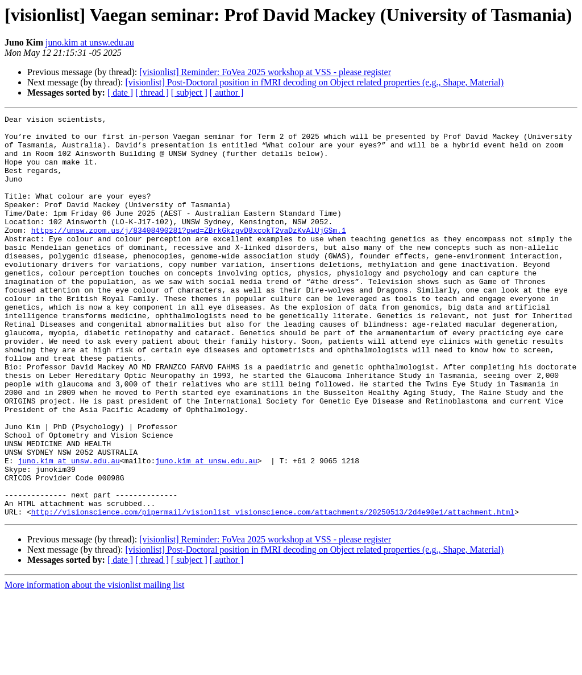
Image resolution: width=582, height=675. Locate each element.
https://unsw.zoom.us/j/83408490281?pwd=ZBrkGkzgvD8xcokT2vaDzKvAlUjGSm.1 (188, 254)
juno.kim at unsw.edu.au (89, 42)
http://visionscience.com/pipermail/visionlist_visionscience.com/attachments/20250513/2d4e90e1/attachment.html (272, 592)
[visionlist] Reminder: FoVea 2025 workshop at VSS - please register (265, 72)
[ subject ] (189, 92)
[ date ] (120, 92)
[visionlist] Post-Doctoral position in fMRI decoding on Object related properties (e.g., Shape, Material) (314, 82)
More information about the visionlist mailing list (94, 665)
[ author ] (227, 92)
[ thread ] (152, 92)
